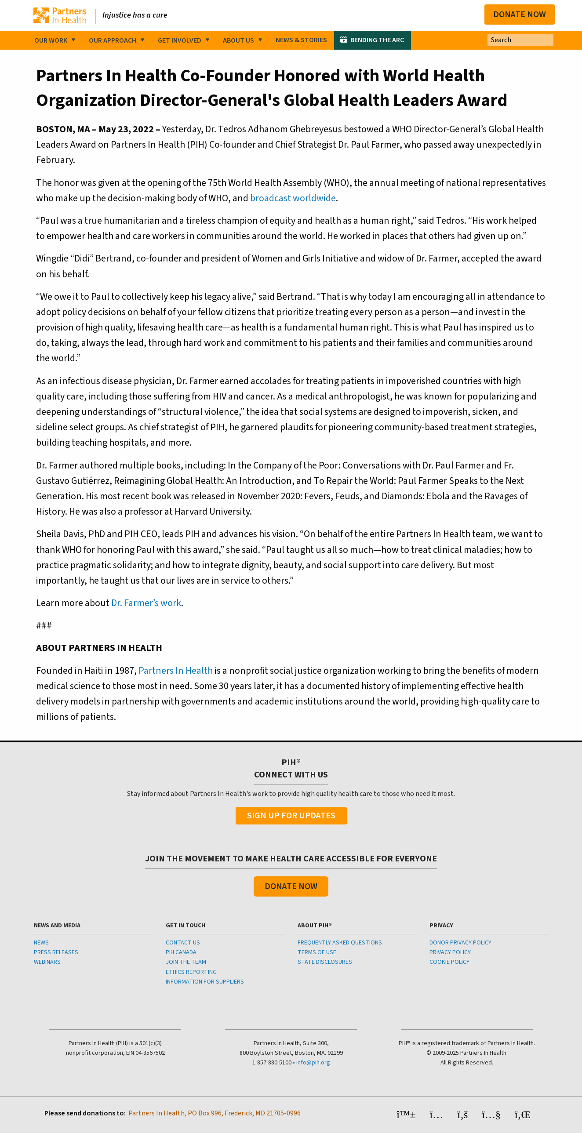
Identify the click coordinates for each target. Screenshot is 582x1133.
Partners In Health (175, 671)
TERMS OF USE (317, 952)
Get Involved (179, 40)
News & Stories (301, 40)
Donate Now (519, 14)
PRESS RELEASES (56, 952)
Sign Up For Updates (291, 816)
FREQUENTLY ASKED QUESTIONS (340, 942)
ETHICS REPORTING (191, 972)
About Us (238, 40)
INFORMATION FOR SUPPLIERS (205, 981)
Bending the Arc (377, 40)
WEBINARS (47, 962)
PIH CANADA (181, 952)
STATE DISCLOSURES (325, 962)
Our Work (50, 40)
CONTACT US (183, 942)
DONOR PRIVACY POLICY (460, 942)
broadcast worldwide (293, 198)
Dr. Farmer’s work (146, 603)
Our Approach (112, 40)
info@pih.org (313, 1062)
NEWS (41, 942)
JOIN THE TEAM (186, 962)
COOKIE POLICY (449, 962)
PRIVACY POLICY (450, 952)
